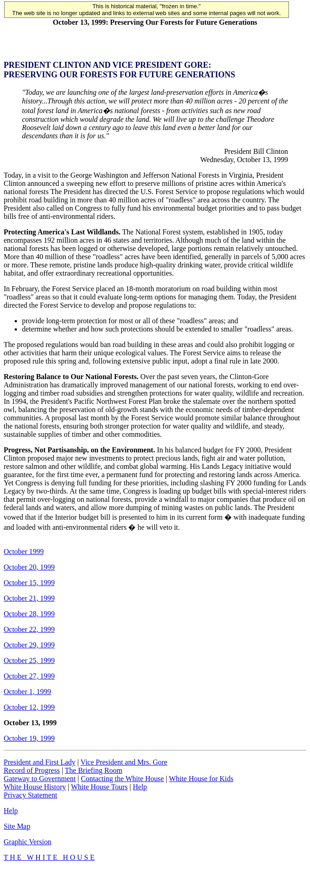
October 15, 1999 (29, 583)
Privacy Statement (30, 795)
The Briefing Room (93, 770)
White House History (35, 787)
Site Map (17, 826)
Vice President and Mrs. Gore (124, 762)
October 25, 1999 (29, 660)
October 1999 (24, 551)
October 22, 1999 (29, 629)
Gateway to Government (40, 778)
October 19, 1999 (29, 738)
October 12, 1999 (29, 707)
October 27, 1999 (29, 676)
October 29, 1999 (29, 645)
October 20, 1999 (29, 567)
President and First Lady (40, 762)
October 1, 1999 (27, 691)
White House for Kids (201, 778)
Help (140, 787)
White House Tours (99, 787)
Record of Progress (32, 770)
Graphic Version (27, 842)
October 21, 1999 (29, 598)
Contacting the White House (122, 778)
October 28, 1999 (29, 614)
